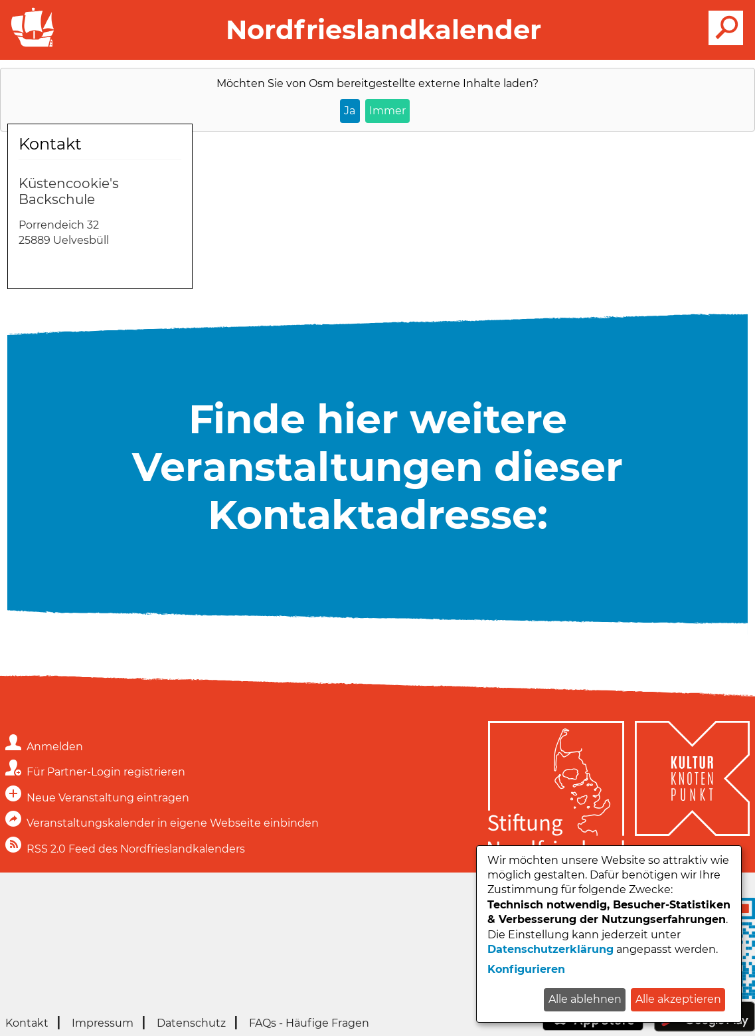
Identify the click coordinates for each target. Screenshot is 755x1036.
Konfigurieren (526, 969)
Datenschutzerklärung (550, 949)
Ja (349, 110)
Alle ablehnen (585, 999)
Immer (387, 110)
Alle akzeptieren (678, 999)
